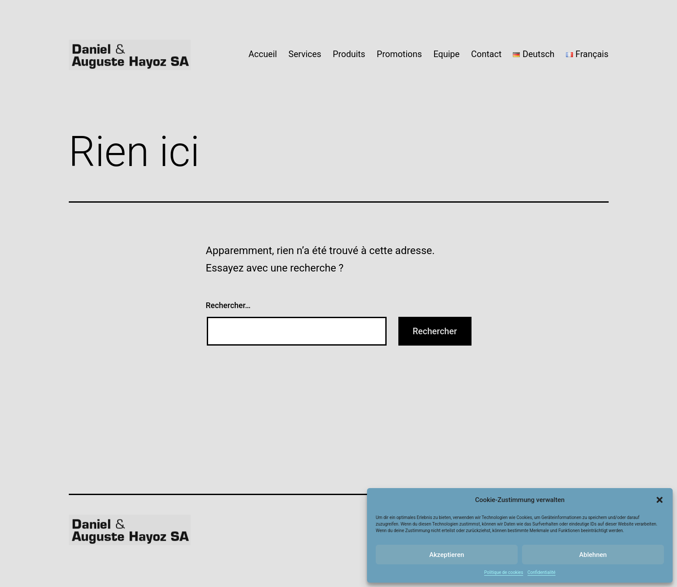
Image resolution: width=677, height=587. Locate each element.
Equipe (446, 54)
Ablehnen (592, 555)
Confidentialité (542, 572)
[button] (659, 499)
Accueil (263, 54)
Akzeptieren (446, 555)
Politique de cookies (503, 572)
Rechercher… (228, 305)
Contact (486, 54)
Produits (349, 54)
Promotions (399, 54)
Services (305, 54)
